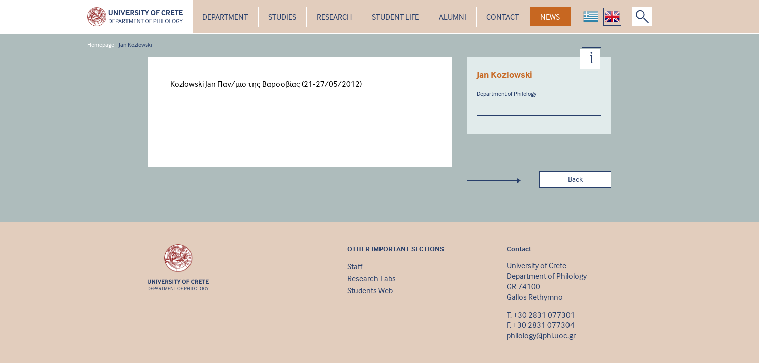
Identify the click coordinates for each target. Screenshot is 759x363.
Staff (354, 266)
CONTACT (502, 17)
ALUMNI (452, 17)
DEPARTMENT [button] (225, 17)
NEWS (550, 17)
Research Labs (371, 278)
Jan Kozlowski (135, 44)
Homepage (100, 44)
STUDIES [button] (282, 17)
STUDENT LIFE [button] (395, 17)
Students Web (370, 290)
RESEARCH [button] (334, 17)
